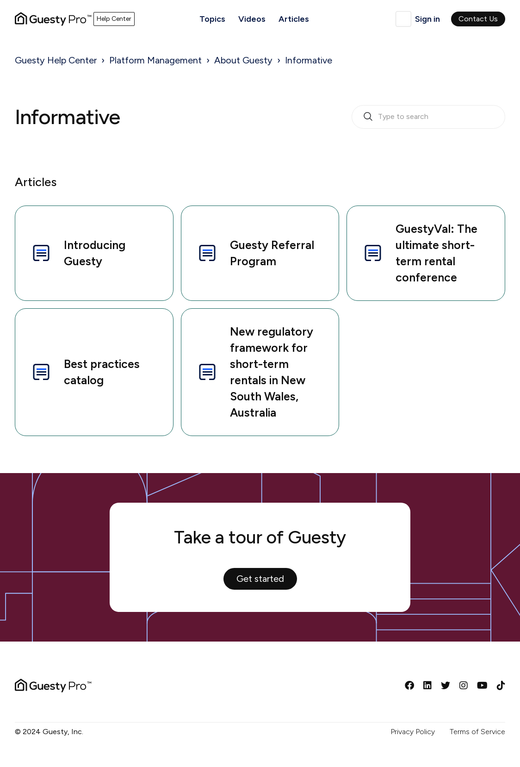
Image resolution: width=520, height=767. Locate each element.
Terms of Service (477, 731)
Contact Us (478, 18)
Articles (294, 19)
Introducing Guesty (77, 253)
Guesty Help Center (56, 60)
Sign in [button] (427, 19)
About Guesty (243, 60)
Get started (260, 578)
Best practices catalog (85, 372)
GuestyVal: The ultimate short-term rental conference (419, 253)
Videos (252, 19)
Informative (308, 60)
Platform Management (155, 60)
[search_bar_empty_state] (428, 117)
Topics (212, 19)
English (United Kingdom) (403, 19)
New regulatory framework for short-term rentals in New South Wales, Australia (254, 371)
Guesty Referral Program (255, 253)
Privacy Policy (412, 731)
